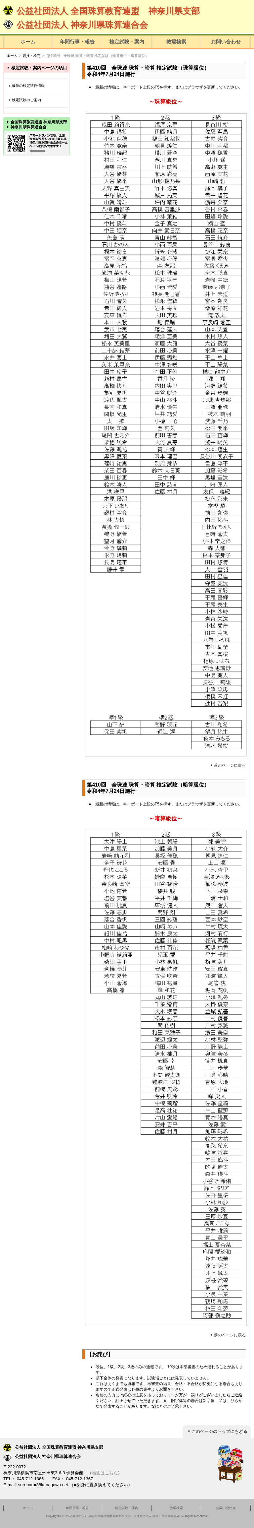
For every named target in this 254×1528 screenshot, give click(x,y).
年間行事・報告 (77, 41)
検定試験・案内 (126, 41)
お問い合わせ (226, 41)
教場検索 (176, 41)
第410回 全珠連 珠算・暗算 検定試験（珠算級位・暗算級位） (97, 56)
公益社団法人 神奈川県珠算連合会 (75, 25)
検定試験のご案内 (24, 100)
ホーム (28, 41)
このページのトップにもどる (216, 1431)
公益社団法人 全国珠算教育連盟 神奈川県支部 (101, 11)
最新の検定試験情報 (26, 86)
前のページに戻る (227, 765)
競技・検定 (31, 56)
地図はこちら (105, 1472)
